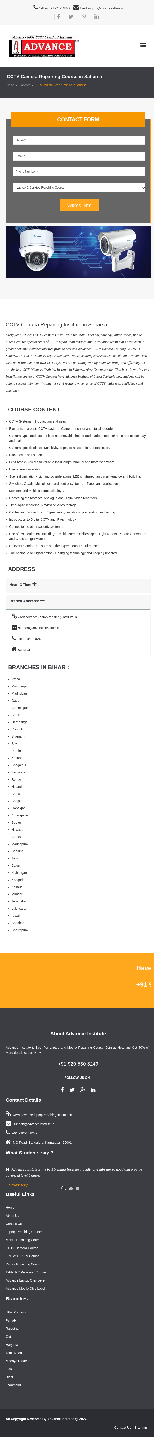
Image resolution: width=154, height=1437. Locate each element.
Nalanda (18, 786)
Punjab (11, 1320)
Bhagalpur (19, 765)
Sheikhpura (20, 930)
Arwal (16, 916)
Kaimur (17, 887)
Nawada (17, 829)
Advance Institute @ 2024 (66, 1419)
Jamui (16, 858)
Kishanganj (19, 873)
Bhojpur (17, 801)
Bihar (9, 1377)
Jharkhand (13, 1385)
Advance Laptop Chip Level (25, 1280)
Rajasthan (13, 1328)
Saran (16, 715)
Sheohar (18, 923)
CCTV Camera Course (22, 1248)
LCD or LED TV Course (22, 1256)
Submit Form (79, 205)
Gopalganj (19, 808)
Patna (16, 679)
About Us (12, 1216)
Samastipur (20, 708)
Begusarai (19, 772)
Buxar (16, 865)
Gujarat (11, 1336)
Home (10, 85)
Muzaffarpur (20, 686)
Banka (16, 837)
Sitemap (141, 1427)
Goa (9, 1369)
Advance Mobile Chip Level (25, 1288)
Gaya (15, 700)
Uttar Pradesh (16, 1312)
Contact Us (14, 1224)
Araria (16, 794)
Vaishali (17, 729)
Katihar (17, 758)
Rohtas (17, 779)
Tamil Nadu (14, 1353)
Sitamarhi (18, 736)
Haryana (12, 1345)
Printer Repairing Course (23, 1264)
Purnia (16, 751)
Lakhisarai (19, 908)
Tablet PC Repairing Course (26, 1272)
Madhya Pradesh (18, 1361)
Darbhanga (19, 722)
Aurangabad (20, 815)
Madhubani (19, 693)
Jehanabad (19, 901)
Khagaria (18, 880)
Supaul (17, 822)
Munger (17, 894)
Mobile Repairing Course (23, 1240)
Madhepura (20, 844)
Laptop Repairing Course (24, 1232)
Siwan (16, 743)
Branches (24, 85)
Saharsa (18, 851)
